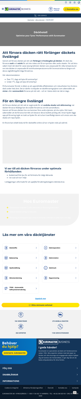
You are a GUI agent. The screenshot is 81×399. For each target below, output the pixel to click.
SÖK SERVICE (40, 15)
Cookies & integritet (12, 388)
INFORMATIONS (40, 381)
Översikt (51, 388)
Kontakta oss (63, 388)
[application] (74, 392)
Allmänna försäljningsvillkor (33, 388)
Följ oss (40, 368)
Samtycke (75, 388)
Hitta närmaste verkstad (40, 305)
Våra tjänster (40, 20)
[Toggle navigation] (3, 9)
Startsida (31, 20)
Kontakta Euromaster (15, 353)
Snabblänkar (40, 375)
